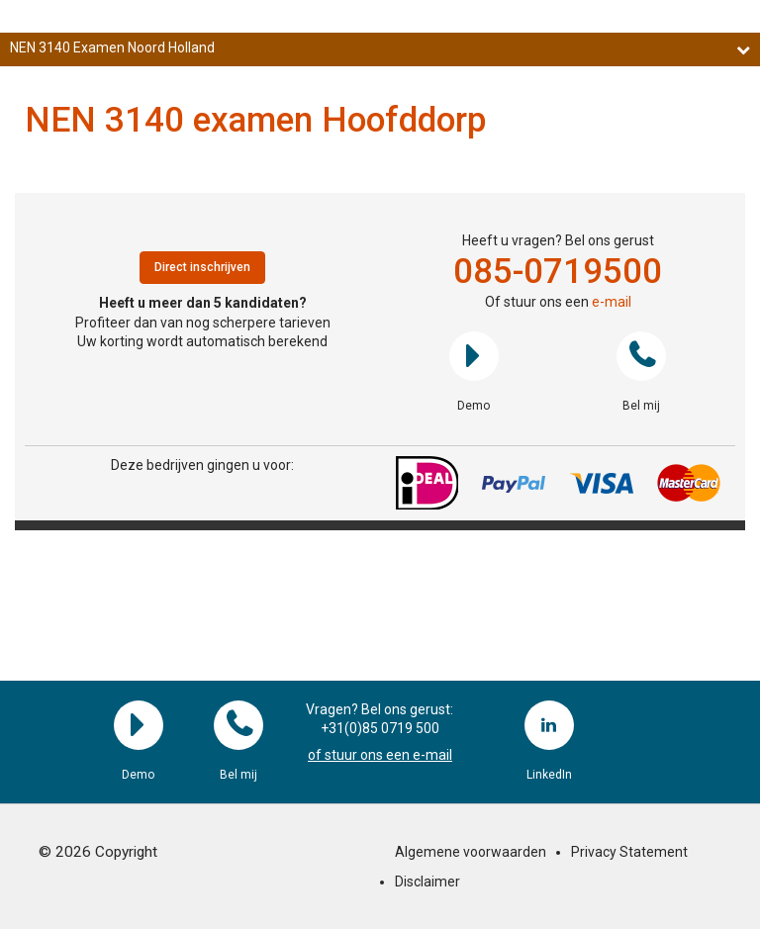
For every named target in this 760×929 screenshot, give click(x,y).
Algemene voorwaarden (470, 852)
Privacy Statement (629, 852)
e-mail (611, 302)
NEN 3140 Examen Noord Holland (380, 48)
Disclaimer (427, 881)
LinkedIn (549, 725)
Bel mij (641, 356)
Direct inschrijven (202, 267)
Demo (474, 356)
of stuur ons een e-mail (380, 755)
